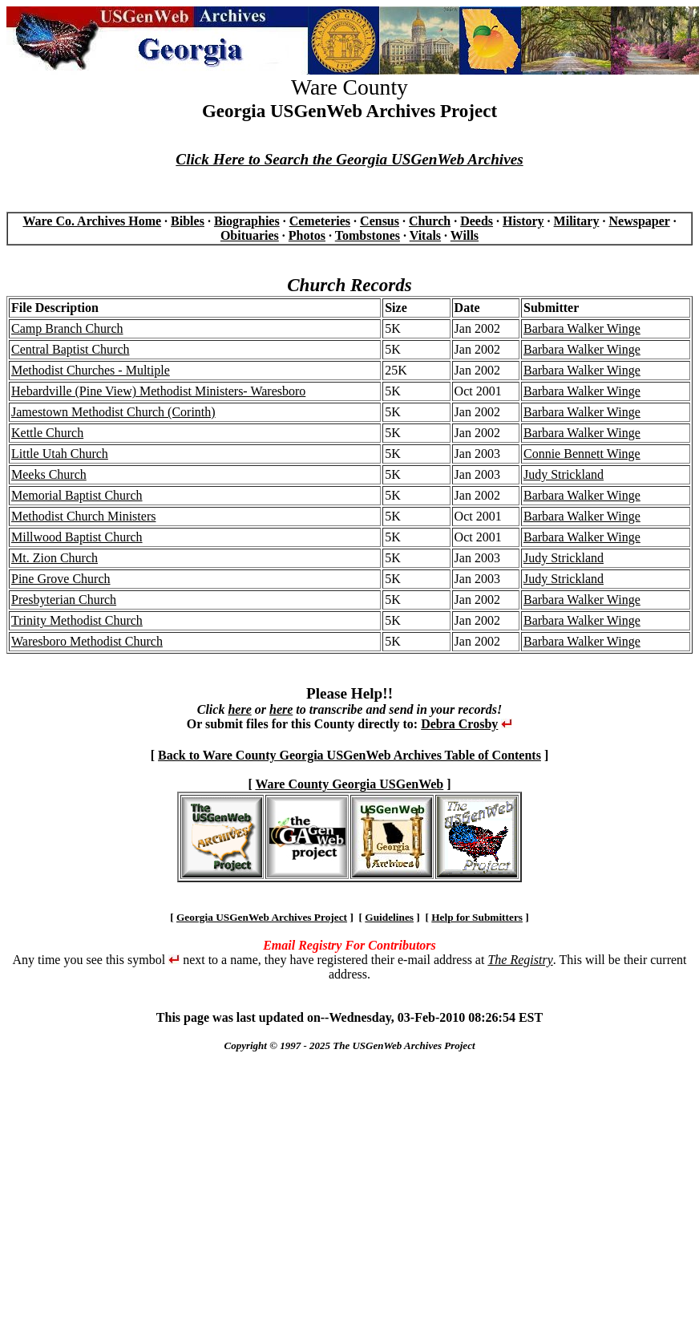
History (523, 221)
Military (577, 221)
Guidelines (389, 917)
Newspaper (638, 221)
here (239, 709)
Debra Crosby (459, 724)
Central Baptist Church (70, 349)
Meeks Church (49, 474)
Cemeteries (319, 221)
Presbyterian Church (63, 599)
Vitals (425, 235)
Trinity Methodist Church (77, 620)
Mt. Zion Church (54, 558)
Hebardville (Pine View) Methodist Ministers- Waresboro (158, 391)
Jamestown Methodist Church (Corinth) (113, 412)
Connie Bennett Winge (581, 453)
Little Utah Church (59, 453)
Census (379, 221)
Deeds (476, 221)
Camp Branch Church (67, 328)
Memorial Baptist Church (77, 495)
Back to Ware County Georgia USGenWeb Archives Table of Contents (349, 755)
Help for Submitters (477, 917)
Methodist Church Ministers (83, 516)
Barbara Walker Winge (581, 328)
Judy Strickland (563, 474)
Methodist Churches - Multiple (90, 370)
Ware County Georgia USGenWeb (349, 784)
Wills (465, 235)
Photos (307, 235)
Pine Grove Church (61, 578)
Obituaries (249, 235)
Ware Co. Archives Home (91, 221)
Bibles (187, 221)
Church (430, 221)
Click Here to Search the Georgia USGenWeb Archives (349, 159)
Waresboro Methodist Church (87, 641)
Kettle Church (47, 433)
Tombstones (367, 235)
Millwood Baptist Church (77, 537)
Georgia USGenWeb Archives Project (261, 917)
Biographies (247, 221)
